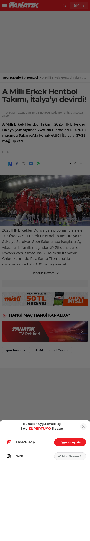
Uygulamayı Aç (70, 442)
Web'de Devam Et (70, 456)
